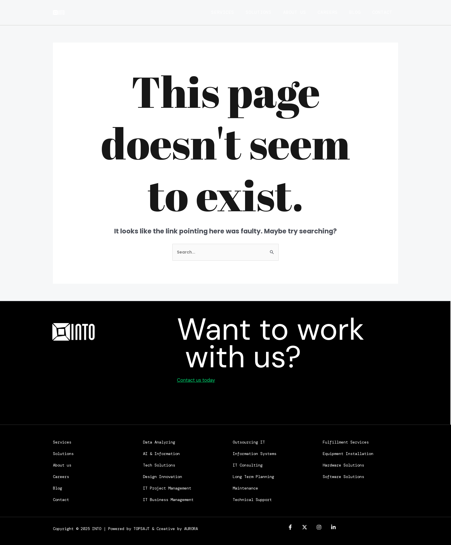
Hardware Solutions (343, 464)
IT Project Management (167, 487)
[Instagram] (319, 526)
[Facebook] (290, 526)
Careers (328, 12)
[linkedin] (333, 526)
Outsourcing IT (249, 441)
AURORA (191, 527)
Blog (358, 12)
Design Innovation (162, 475)
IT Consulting (248, 464)
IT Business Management (168, 498)
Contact (388, 12)
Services (214, 12)
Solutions (253, 12)
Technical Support (252, 498)
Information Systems (254, 452)
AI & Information (161, 452)
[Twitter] (304, 526)
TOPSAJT (141, 527)
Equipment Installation (348, 452)
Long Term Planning (253, 475)
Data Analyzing (159, 441)
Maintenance (245, 487)
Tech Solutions (159, 464)
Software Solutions (343, 475)
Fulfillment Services (346, 441)
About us (291, 12)
